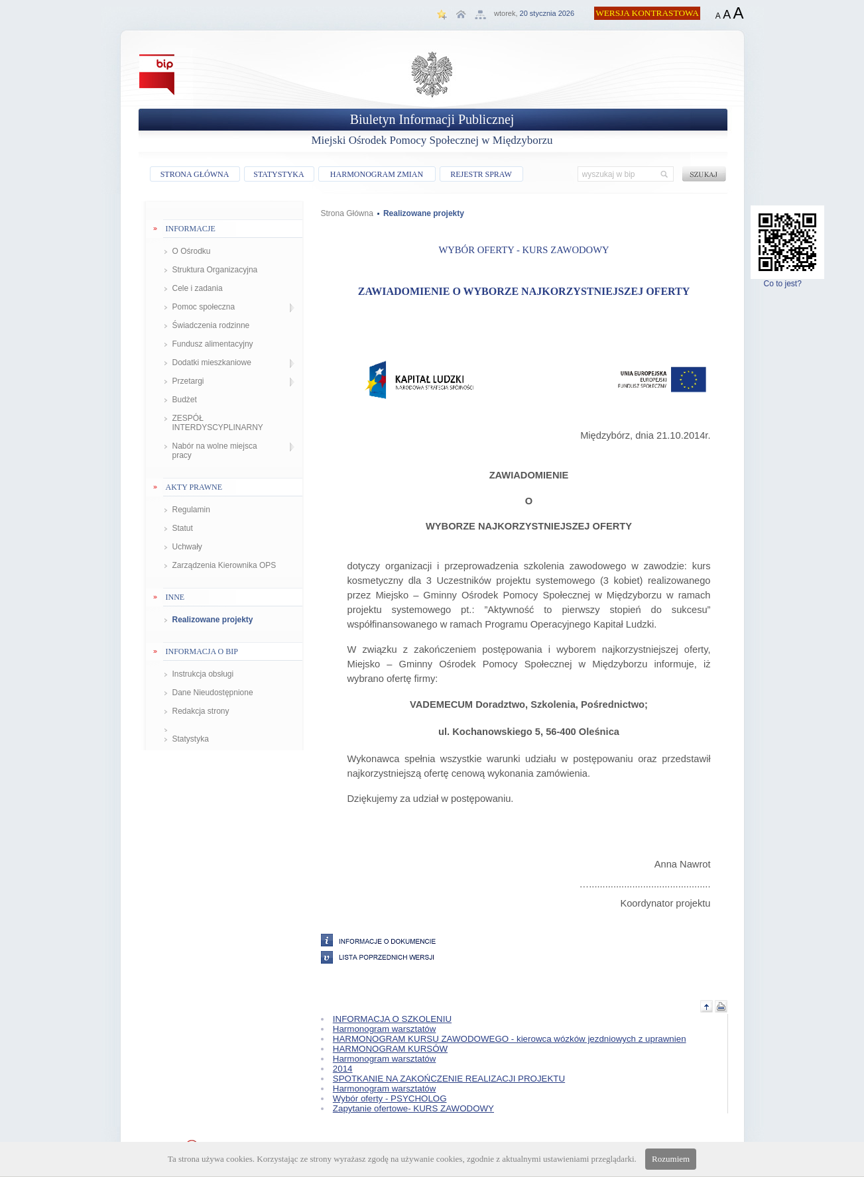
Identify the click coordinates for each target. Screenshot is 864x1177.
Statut (182, 528)
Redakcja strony (200, 711)
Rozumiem (671, 1159)
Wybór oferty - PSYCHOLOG (390, 1098)
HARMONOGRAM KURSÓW (390, 1049)
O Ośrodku (191, 251)
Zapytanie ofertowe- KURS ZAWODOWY (413, 1108)
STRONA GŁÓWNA (194, 174)
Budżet (184, 399)
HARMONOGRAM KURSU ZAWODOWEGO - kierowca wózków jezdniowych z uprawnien (509, 1039)
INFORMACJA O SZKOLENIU (392, 1019)
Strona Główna (347, 213)
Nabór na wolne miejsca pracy (214, 450)
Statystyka (190, 739)
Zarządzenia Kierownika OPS (224, 565)
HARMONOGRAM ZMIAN (376, 174)
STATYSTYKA (278, 174)
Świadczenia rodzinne (211, 325)
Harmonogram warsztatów (384, 1029)
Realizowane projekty (212, 619)
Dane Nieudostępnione (212, 692)
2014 (343, 1069)
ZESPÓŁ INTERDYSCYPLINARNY (217, 423)
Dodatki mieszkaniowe (211, 362)
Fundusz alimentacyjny (212, 344)
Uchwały (187, 546)
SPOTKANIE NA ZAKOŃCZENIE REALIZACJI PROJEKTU (449, 1079)
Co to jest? (787, 280)
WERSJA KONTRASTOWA (647, 13)
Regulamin (191, 509)
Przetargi (188, 381)
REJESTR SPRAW (481, 174)
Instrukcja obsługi (203, 674)
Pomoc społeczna (203, 306)
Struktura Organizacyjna (215, 269)
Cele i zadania (197, 288)
